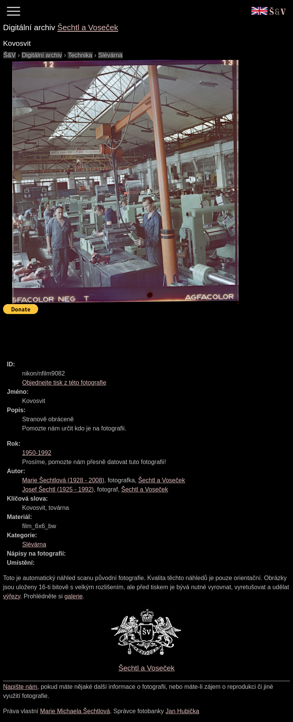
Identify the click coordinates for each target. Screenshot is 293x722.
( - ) (63, 480)
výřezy (11, 596)
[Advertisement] (142, 334)
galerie (73, 596)
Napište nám (20, 686)
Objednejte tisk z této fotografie (64, 382)
